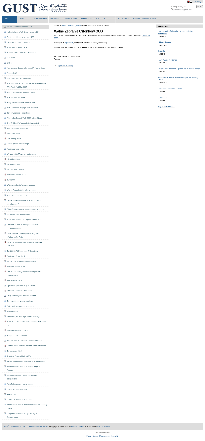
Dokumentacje (71, 18)
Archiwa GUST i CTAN (90, 18)
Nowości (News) (74, 25)
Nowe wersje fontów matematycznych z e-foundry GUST (178, 78)
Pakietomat (162, 97)
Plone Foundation (77, 426)
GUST (21, 18)
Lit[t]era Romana (164, 42)
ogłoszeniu (69, 43)
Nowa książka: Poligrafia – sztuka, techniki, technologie (175, 32)
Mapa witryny (92, 436)
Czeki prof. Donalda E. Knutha (170, 89)
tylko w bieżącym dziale (182, 10)
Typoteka (161, 51)
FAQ (104, 18)
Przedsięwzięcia (40, 18)
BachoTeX (54, 18)
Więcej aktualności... (166, 106)
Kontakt (114, 436)
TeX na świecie (123, 18)
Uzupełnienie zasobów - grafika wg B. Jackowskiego (179, 69)
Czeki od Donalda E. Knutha (144, 18)
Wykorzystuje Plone (102, 432)
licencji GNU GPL (104, 426)
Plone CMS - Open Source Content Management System (26, 426)
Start (6, 18)
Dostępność (104, 436)
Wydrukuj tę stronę (65, 65)
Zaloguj (198, 1)
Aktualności (163, 26)
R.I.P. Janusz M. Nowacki (168, 60)
